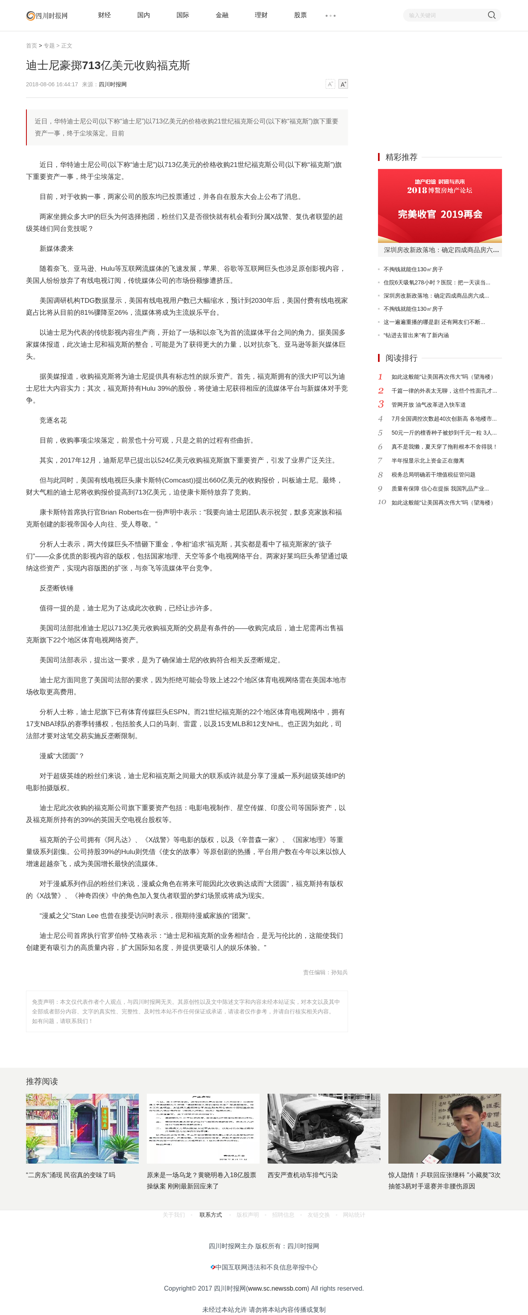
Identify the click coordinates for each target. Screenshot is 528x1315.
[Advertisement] (438, 91)
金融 (222, 15)
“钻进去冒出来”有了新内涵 (416, 335)
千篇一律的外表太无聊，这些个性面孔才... (444, 390)
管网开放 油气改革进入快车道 (429, 404)
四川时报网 (113, 84)
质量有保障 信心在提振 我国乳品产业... (440, 488)
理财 (261, 15)
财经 (104, 15)
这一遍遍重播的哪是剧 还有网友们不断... (434, 322)
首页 (31, 45)
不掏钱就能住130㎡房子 (413, 269)
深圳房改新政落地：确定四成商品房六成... (436, 295)
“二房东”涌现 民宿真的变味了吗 (70, 1175)
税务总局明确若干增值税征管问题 (434, 474)
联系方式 (211, 1215)
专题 (49, 45)
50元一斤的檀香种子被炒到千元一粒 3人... (444, 432)
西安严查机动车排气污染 (303, 1175)
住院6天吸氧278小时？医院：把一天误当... (437, 282)
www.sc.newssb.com (277, 1288)
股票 (300, 15)
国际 (182, 15)
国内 (143, 15)
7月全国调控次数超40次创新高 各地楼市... (444, 418)
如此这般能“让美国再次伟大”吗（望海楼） (444, 376)
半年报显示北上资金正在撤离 (428, 460)
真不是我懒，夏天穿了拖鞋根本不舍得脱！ (445, 446)
